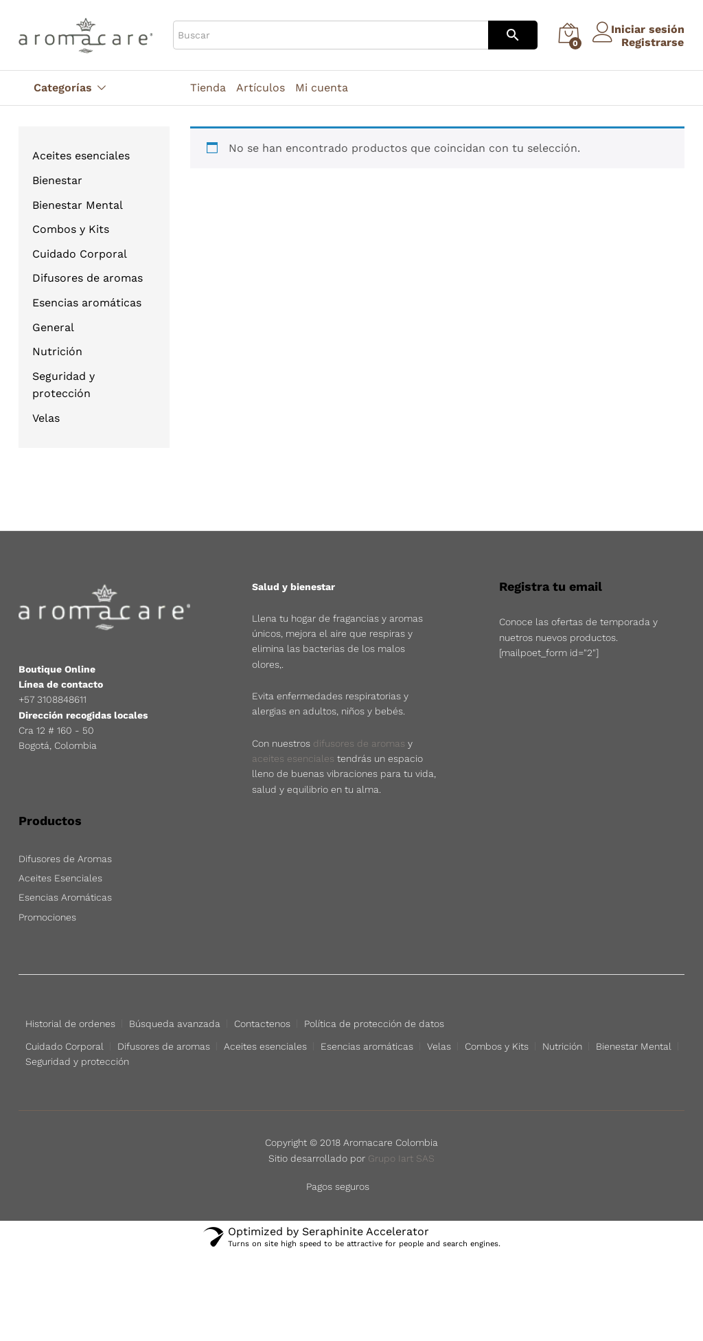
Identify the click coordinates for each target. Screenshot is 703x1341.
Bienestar (57, 180)
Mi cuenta (321, 87)
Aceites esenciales (81, 155)
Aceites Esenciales (60, 877)
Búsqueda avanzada (174, 1023)
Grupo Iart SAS (401, 1158)
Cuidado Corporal (79, 253)
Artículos (260, 87)
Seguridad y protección (77, 1061)
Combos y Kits (70, 229)
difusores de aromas (359, 743)
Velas (46, 418)
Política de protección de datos (374, 1023)
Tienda (208, 87)
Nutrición (57, 351)
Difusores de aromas (87, 277)
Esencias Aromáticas (65, 897)
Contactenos (262, 1023)
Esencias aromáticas (86, 302)
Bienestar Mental (77, 205)
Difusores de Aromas (65, 858)
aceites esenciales (293, 758)
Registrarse (642, 41)
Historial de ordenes (70, 1023)
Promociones (47, 917)
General (53, 327)
